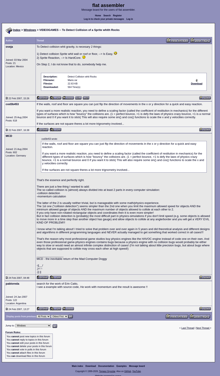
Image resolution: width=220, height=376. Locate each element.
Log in (129, 19)
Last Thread (187, 328)
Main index (77, 366)
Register (117, 15)
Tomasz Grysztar (107, 371)
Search (107, 15)
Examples (121, 366)
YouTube (136, 371)
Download (90, 366)
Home (98, 15)
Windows (30, 30)
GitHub (127, 371)
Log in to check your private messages (104, 19)
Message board (137, 366)
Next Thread (203, 328)
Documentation (106, 366)
